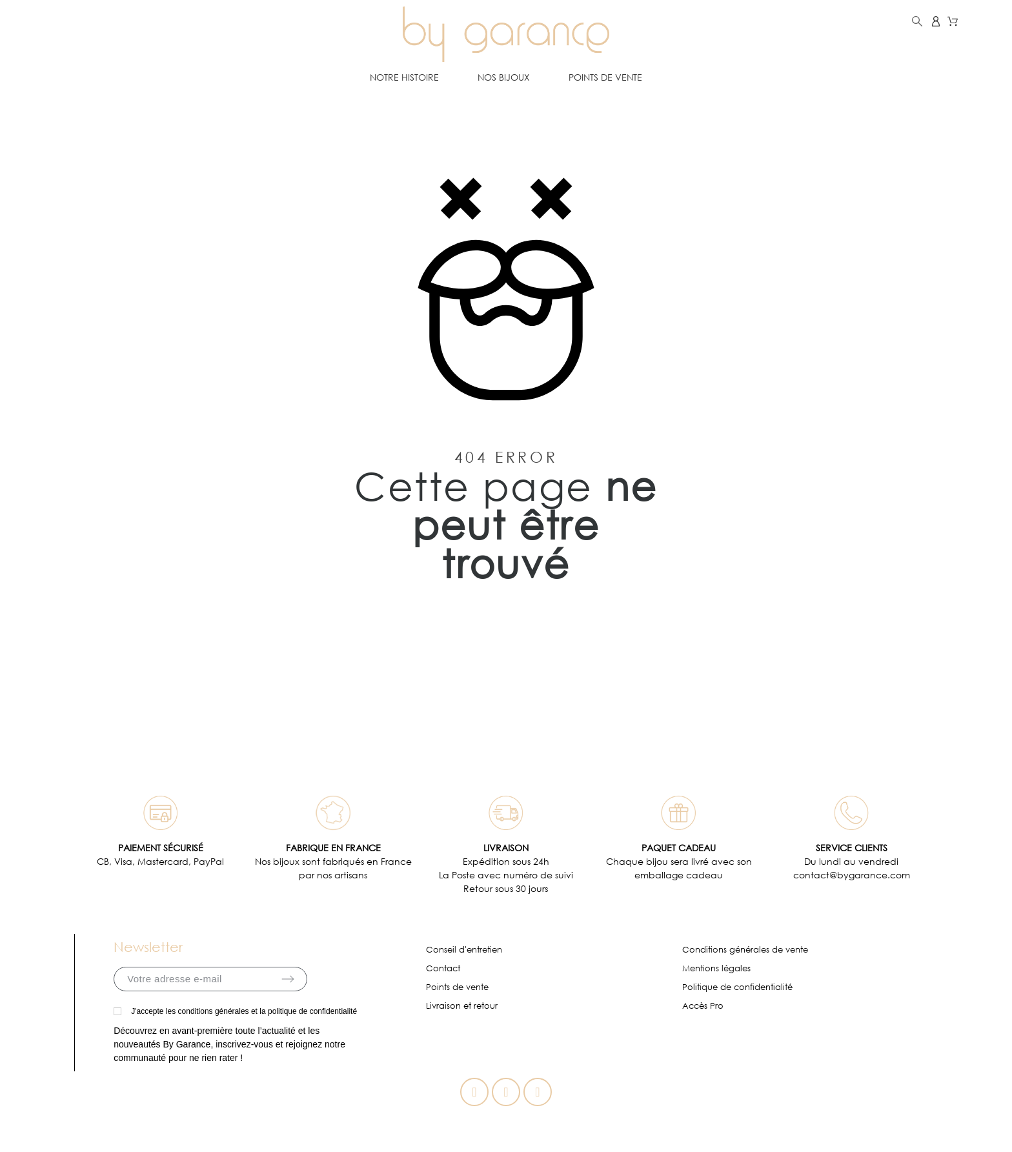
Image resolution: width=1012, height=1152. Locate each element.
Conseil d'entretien (464, 949)
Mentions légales (716, 968)
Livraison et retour (462, 1005)
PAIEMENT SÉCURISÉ (160, 848)
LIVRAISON (506, 848)
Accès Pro (703, 1005)
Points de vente (457, 987)
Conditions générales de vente (745, 949)
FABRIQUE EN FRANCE (333, 848)
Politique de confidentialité (737, 987)
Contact (443, 968)
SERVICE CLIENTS (851, 848)
